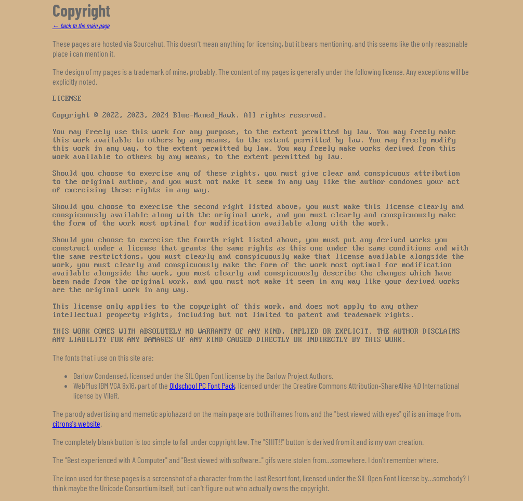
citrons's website (76, 423)
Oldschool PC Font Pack (202, 385)
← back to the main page (81, 25)
